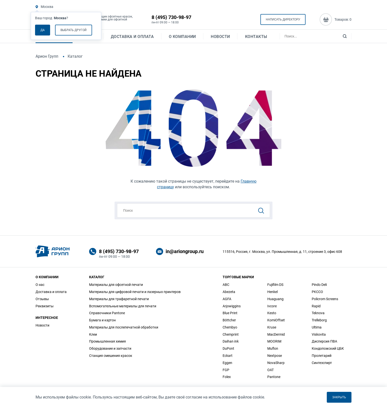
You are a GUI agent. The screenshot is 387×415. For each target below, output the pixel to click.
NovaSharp (276, 363)
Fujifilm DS (275, 285)
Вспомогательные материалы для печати (122, 306)
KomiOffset (276, 320)
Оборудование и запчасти (110, 348)
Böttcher (229, 320)
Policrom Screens (325, 299)
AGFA (227, 299)
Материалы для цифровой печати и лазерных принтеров (135, 292)
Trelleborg (319, 320)
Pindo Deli (319, 285)
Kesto (271, 313)
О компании (182, 38)
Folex (227, 377)
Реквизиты (45, 306)
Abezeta (229, 292)
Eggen (227, 363)
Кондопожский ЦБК (328, 348)
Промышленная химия (107, 341)
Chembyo (230, 327)
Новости (220, 38)
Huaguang (275, 299)
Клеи (93, 334)
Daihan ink (231, 341)
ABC (226, 285)
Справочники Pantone (107, 313)
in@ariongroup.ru (185, 251)
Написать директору (283, 20)
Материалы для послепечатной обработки (123, 327)
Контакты (256, 38)
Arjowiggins (232, 306)
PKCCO (317, 292)
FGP (226, 370)
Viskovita (319, 334)
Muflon (272, 348)
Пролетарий (321, 356)
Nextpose (274, 356)
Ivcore (272, 306)
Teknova (318, 313)
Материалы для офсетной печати (116, 285)
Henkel (272, 292)
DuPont (228, 348)
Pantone (273, 377)
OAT (270, 370)
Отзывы (42, 299)
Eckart (227, 356)
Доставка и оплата (132, 38)
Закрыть (339, 397)
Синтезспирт (322, 363)
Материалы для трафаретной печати (119, 299)
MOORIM (274, 341)
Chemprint (231, 334)
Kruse (271, 327)
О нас (40, 285)
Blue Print (230, 313)
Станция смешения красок (110, 356)
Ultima (317, 327)
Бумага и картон (102, 320)
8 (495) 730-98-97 (171, 18)
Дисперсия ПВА (324, 341)
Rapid (316, 306)
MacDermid (276, 334)
